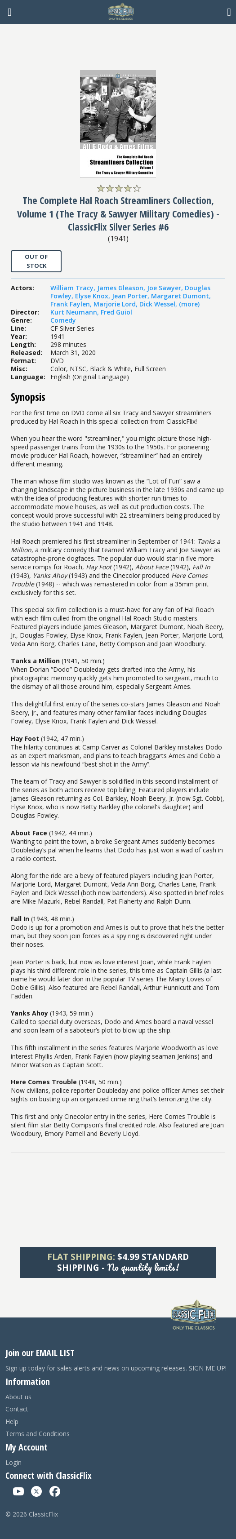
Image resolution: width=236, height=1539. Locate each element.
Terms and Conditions (37, 1433)
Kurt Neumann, (75, 312)
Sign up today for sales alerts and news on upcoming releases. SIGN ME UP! (116, 1368)
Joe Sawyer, (166, 288)
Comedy (63, 320)
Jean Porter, (131, 296)
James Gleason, (122, 288)
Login (13, 1462)
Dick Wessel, (159, 304)
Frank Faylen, (72, 304)
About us (18, 1397)
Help (11, 1421)
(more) (189, 304)
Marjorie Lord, (116, 304)
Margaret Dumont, (181, 296)
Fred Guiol (116, 312)
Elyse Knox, (93, 296)
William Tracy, (73, 288)
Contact (16, 1409)
